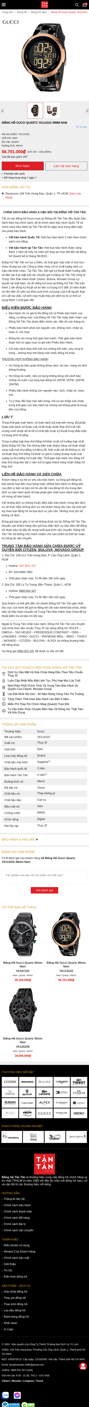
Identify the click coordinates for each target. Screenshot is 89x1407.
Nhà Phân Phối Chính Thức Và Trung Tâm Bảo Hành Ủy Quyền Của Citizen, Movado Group (40, 687)
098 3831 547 (27, 565)
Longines (28, 1380)
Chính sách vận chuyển (18, 1230)
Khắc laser (10, 1322)
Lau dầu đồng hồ (14, 1310)
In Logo (8, 1329)
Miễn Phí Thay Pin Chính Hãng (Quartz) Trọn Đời (35, 704)
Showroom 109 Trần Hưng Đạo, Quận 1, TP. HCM (41, 195)
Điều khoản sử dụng (17, 1245)
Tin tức (8, 1270)
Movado (16, 1380)
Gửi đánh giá (44, 890)
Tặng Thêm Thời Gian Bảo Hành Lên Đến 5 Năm (35, 699)
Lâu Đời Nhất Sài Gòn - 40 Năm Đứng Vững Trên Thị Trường (43, 694)
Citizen (6, 1380)
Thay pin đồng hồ (15, 1297)
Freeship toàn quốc (14, 173)
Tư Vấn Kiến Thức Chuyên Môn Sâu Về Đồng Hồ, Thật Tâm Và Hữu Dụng (42, 711)
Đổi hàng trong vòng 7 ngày (20, 177)
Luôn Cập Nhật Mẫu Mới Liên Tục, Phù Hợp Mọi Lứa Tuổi (41, 680)
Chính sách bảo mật (16, 1257)
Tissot (39, 1380)
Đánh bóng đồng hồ (16, 1316)
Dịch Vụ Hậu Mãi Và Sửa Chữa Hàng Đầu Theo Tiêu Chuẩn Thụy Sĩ (42, 674)
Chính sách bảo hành (17, 1205)
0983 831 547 (18, 1370)
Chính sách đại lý (15, 1224)
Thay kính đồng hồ (15, 1304)
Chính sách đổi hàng (17, 1217)
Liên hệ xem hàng (66, 166)
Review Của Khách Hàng (19, 1251)
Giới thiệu (10, 1264)
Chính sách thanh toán (18, 1211)
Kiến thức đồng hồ (15, 1276)
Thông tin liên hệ (14, 1198)
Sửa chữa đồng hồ (15, 1291)
